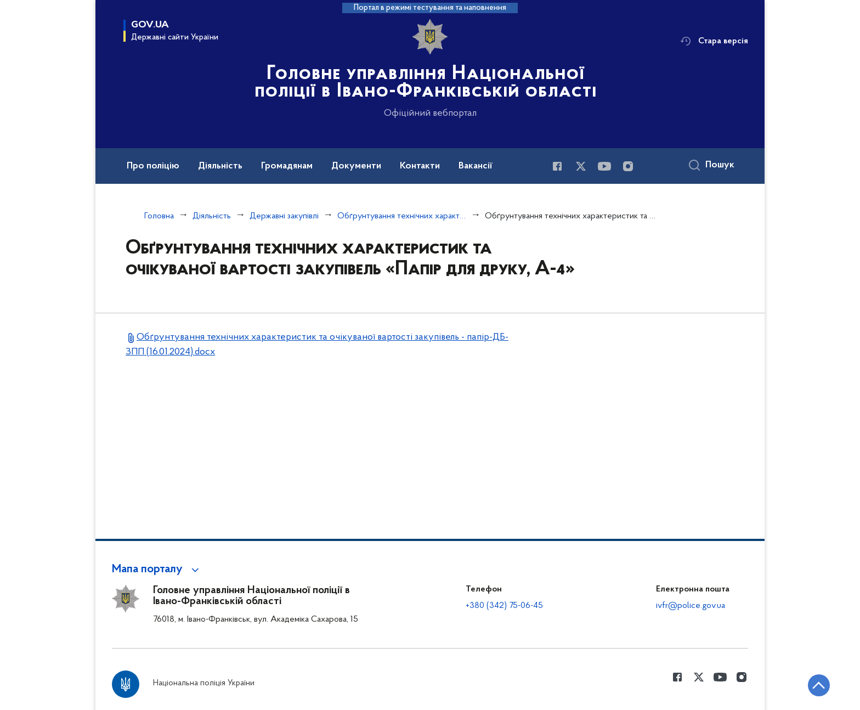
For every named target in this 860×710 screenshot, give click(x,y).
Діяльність (212, 216)
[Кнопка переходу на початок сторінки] (819, 685)
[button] (157, 569)
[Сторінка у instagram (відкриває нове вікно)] (628, 166)
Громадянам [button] (287, 166)
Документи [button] (356, 166)
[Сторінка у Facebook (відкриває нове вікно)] (557, 166)
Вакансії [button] (476, 166)
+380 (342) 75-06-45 (504, 605)
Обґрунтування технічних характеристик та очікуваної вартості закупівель (401, 216)
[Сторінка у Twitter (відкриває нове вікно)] (580, 166)
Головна (159, 216)
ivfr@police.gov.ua (690, 605)
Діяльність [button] (220, 166)
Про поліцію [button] (153, 166)
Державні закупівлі (284, 216)
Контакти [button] (420, 166)
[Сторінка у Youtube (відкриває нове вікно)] (604, 166)
